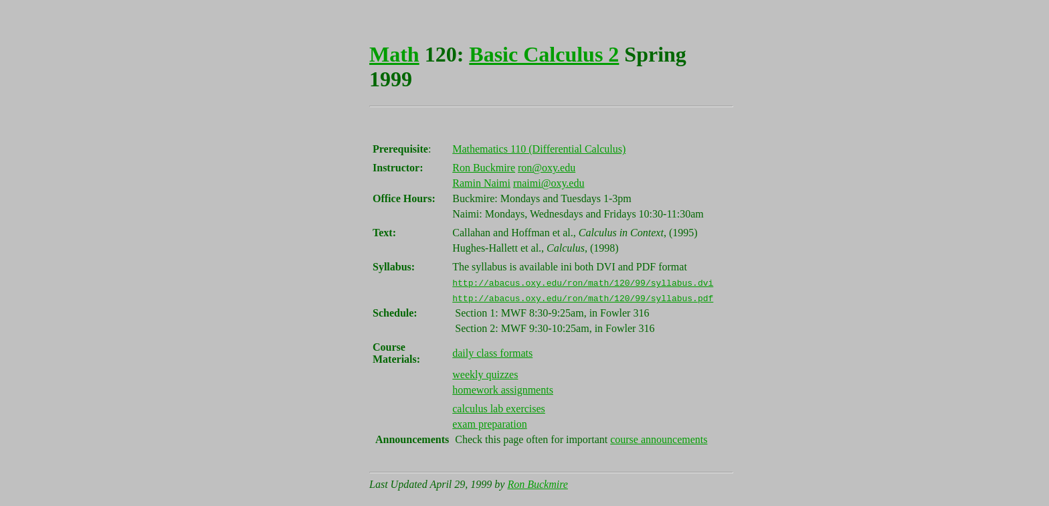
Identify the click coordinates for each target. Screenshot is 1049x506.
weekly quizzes (485, 374)
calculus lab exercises (498, 408)
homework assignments (502, 390)
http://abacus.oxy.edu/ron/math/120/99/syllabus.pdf (582, 298)
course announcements (658, 439)
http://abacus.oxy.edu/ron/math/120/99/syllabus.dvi (582, 282)
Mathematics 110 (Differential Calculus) (539, 149)
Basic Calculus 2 (544, 54)
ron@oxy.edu (546, 167)
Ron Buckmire (483, 167)
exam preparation (489, 424)
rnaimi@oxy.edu (549, 183)
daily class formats (492, 353)
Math (394, 54)
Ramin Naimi (481, 183)
